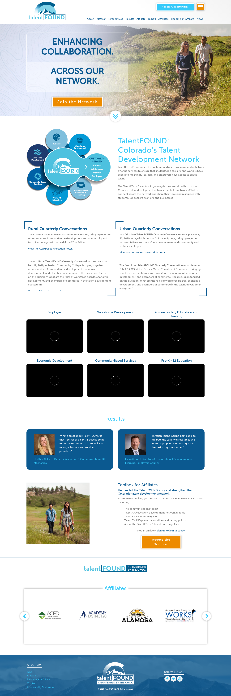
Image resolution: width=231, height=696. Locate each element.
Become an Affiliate (182, 18)
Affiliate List (34, 675)
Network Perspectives (110, 18)
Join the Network (77, 101)
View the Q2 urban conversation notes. (143, 252)
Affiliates (163, 18)
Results (129, 18)
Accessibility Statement (41, 687)
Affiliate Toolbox (146, 18)
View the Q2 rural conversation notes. (50, 248)
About (90, 18)
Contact (32, 683)
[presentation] (24, 616)
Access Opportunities (175, 6)
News (200, 18)
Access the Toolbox (161, 542)
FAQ (29, 671)
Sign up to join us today (171, 530)
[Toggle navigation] (201, 6)
